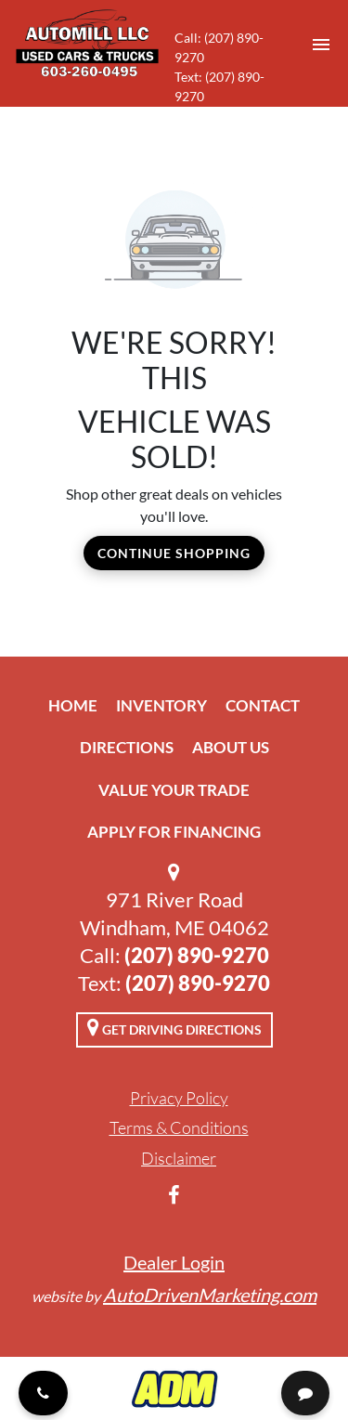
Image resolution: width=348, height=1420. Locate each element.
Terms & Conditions (179, 1127)
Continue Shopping (174, 553)
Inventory (161, 705)
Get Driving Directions (174, 1027)
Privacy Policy (179, 1098)
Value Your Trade (174, 790)
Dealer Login (174, 1262)
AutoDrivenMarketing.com (209, 1294)
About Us (230, 747)
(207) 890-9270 (196, 955)
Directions (127, 747)
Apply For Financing (174, 831)
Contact (263, 705)
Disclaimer (178, 1158)
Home (72, 705)
